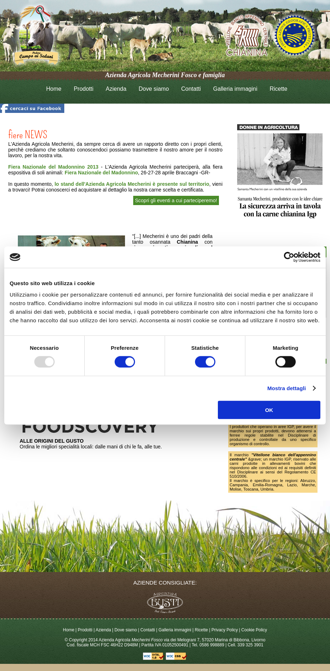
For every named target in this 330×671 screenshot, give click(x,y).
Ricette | (203, 629)
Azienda (116, 89)
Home (53, 89)
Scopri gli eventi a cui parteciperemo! (176, 200)
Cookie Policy (254, 629)
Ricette (279, 89)
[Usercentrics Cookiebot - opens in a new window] (289, 257)
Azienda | (104, 629)
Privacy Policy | (226, 629)
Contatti (191, 89)
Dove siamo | (127, 629)
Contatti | (149, 629)
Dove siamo (154, 89)
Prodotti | (87, 629)
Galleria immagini (235, 89)
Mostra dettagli (286, 388)
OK (269, 410)
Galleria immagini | (177, 629)
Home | (70, 629)
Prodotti (83, 89)
